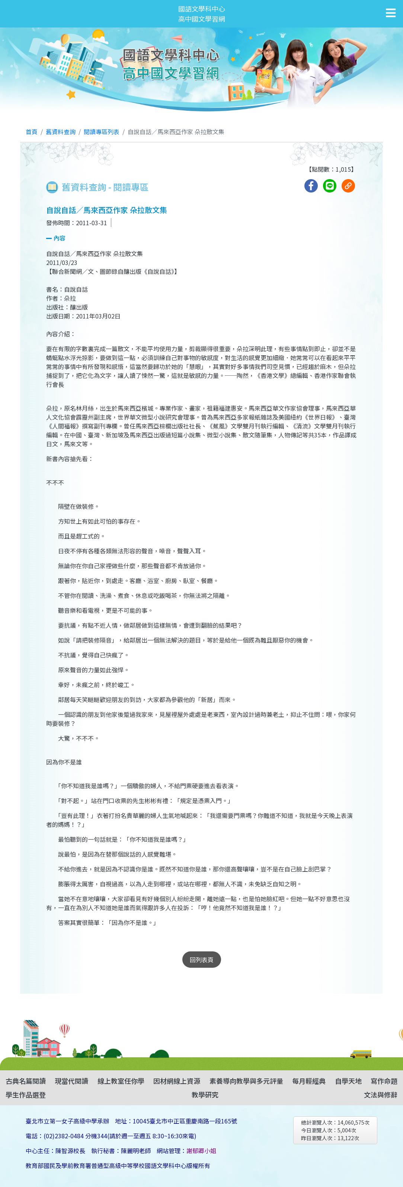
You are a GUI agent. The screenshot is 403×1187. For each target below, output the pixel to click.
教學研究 (205, 1094)
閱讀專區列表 (101, 131)
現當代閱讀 (71, 1081)
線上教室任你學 (120, 1081)
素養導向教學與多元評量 (246, 1081)
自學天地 (348, 1081)
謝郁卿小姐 (201, 1150)
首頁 (32, 131)
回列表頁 (202, 959)
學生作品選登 (26, 1094)
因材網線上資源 (176, 1081)
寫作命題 (384, 1081)
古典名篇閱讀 (26, 1081)
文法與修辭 (380, 1094)
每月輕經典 (309, 1081)
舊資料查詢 (61, 131)
